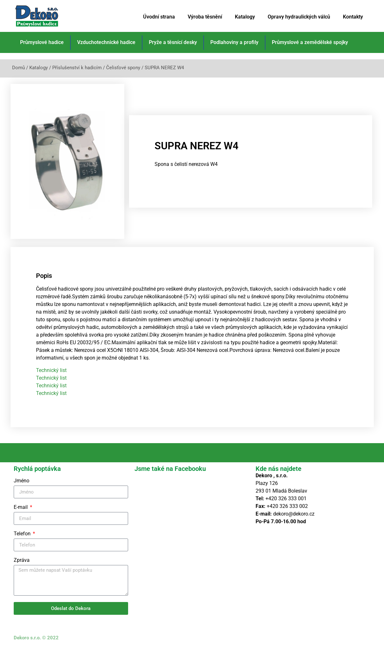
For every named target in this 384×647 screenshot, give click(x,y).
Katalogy (245, 17)
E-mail (21, 505)
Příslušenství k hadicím (77, 68)
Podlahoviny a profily (234, 42)
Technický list (51, 368)
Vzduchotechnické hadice (106, 42)
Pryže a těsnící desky (173, 42)
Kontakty (353, 17)
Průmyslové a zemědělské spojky (310, 42)
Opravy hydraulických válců (299, 17)
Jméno (21, 478)
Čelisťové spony (123, 68)
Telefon (23, 531)
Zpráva (22, 558)
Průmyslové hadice (42, 42)
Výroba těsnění (205, 17)
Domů (18, 68)
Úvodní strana (159, 17)
